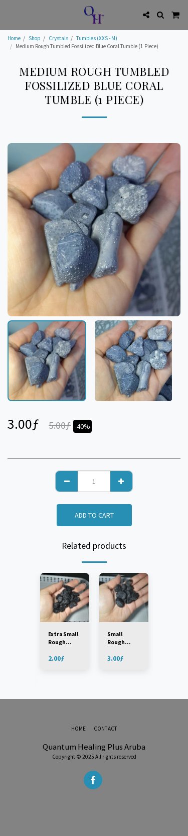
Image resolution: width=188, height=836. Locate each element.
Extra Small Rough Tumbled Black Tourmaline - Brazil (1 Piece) (64, 639)
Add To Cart (94, 515)
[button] (11, 14)
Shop (35, 38)
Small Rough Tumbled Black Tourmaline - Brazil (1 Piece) (123, 639)
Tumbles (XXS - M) (96, 38)
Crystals (58, 38)
